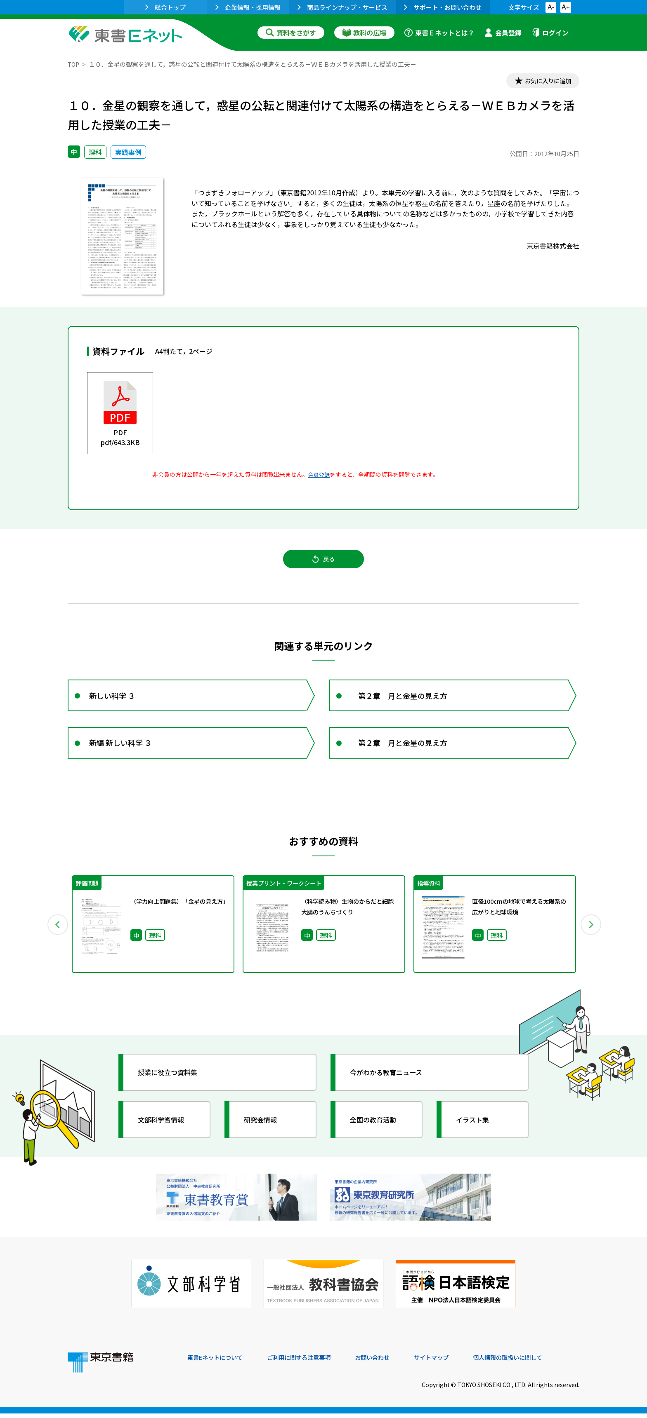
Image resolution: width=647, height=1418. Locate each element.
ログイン (550, 33)
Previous (55, 938)
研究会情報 (264, 1133)
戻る (323, 564)
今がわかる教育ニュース (392, 1085)
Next (591, 938)
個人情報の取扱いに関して (539, 1362)
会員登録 (503, 33)
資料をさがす (291, 33)
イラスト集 (476, 1133)
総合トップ (165, 7)
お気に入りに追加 (543, 82)
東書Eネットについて (219, 1362)
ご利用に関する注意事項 (311, 1362)
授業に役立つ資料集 (173, 1085)
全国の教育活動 (378, 1133)
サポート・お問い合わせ (443, 7)
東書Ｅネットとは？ (439, 33)
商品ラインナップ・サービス (342, 7)
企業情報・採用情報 (248, 7)
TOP (74, 64)
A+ (566, 7)
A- (551, 7)
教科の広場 (364, 33)
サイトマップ (456, 1362)
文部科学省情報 (166, 1133)
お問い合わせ (392, 1362)
